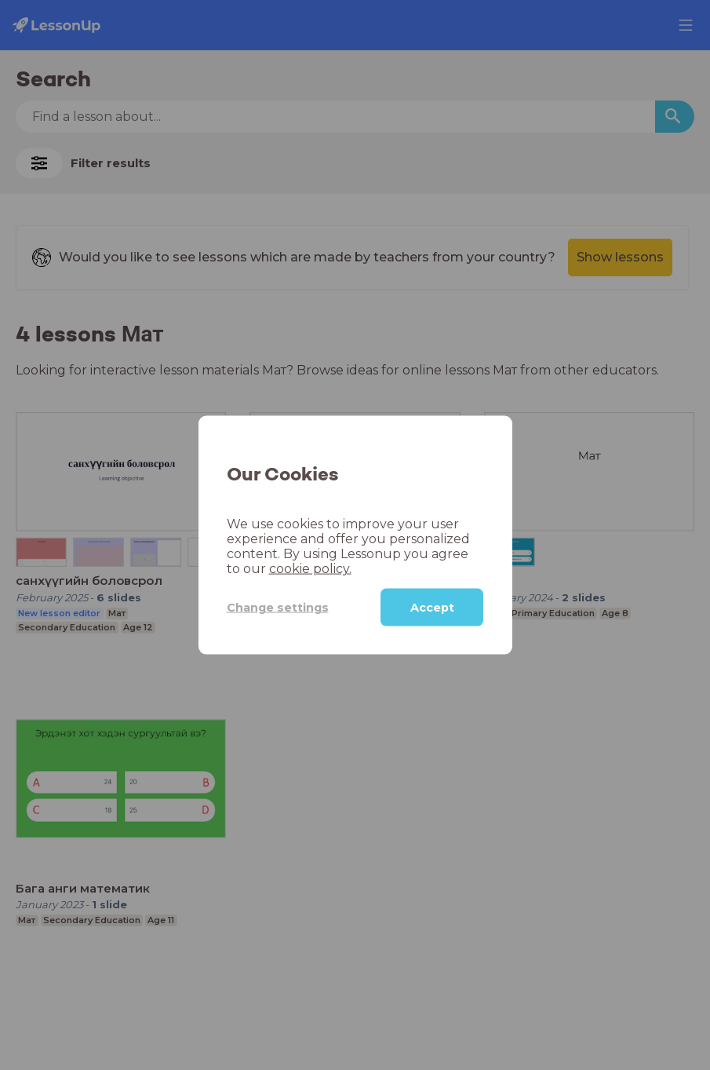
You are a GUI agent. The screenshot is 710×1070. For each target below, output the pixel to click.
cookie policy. (310, 568)
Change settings (278, 607)
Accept (432, 608)
